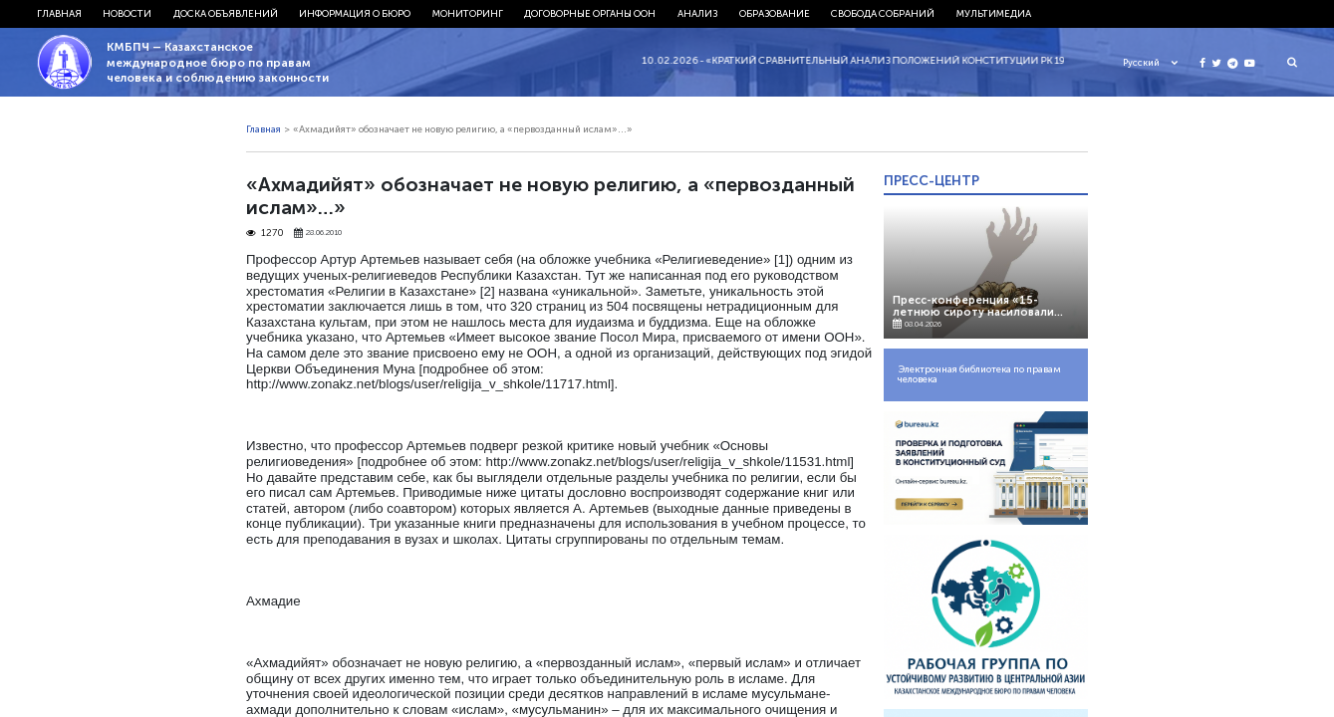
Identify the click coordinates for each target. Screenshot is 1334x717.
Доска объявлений (225, 14)
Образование (774, 14)
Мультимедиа (993, 14)
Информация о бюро (354, 14)
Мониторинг (467, 14)
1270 (265, 233)
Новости (127, 14)
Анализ (697, 14)
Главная (59, 14)
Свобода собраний (882, 14)
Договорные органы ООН (590, 14)
